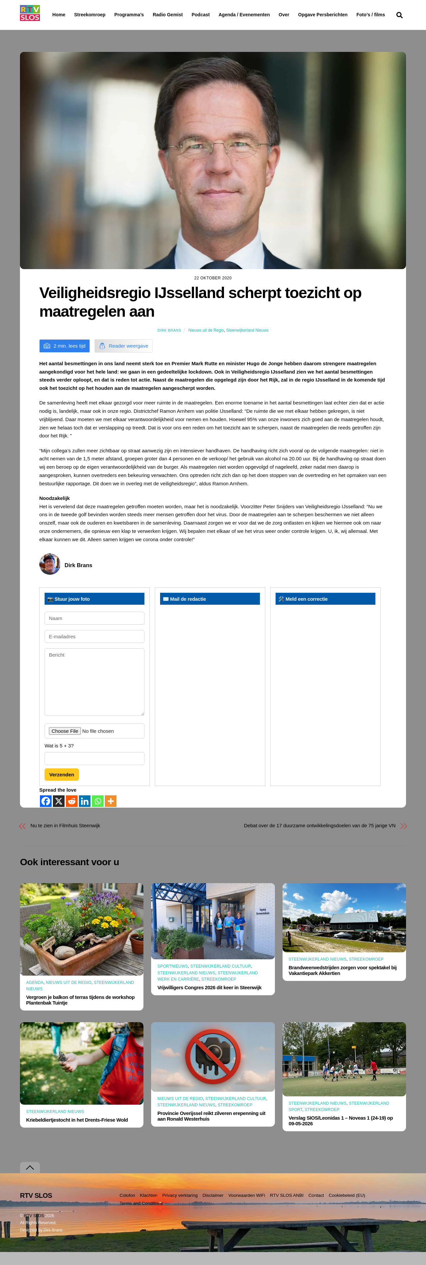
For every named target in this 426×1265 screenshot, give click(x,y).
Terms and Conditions (141, 1216)
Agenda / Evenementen (261, 14)
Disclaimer (213, 1207)
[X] (59, 814)
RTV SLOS (34, 1228)
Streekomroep (91, 15)
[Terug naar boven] (30, 1180)
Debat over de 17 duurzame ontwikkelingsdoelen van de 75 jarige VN (319, 838)
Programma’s (141, 15)
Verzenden (61, 787)
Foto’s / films (68, 28)
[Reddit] (72, 814)
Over (301, 14)
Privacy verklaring (180, 1207)
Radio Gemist (185, 14)
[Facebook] (46, 814)
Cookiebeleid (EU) (347, 1207)
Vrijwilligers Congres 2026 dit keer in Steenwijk (209, 1000)
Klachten (148, 1207)
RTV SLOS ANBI (287, 1207)
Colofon (127, 1207)
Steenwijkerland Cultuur (220, 979)
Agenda (35, 995)
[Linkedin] (85, 814)
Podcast (218, 14)
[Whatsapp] (98, 814)
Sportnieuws (172, 979)
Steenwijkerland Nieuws (247, 343)
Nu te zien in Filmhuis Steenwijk (65, 838)
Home (53, 14)
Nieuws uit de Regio (206, 343)
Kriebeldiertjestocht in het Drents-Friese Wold (77, 1133)
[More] (110, 814)
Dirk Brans (169, 343)
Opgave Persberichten (346, 15)
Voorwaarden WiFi (246, 1207)
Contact (316, 1207)
